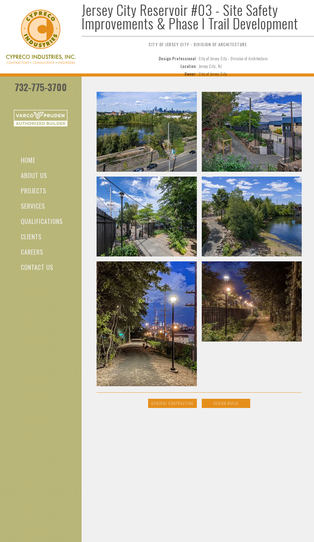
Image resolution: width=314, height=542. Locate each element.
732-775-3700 (41, 87)
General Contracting (172, 403)
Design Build (226, 403)
